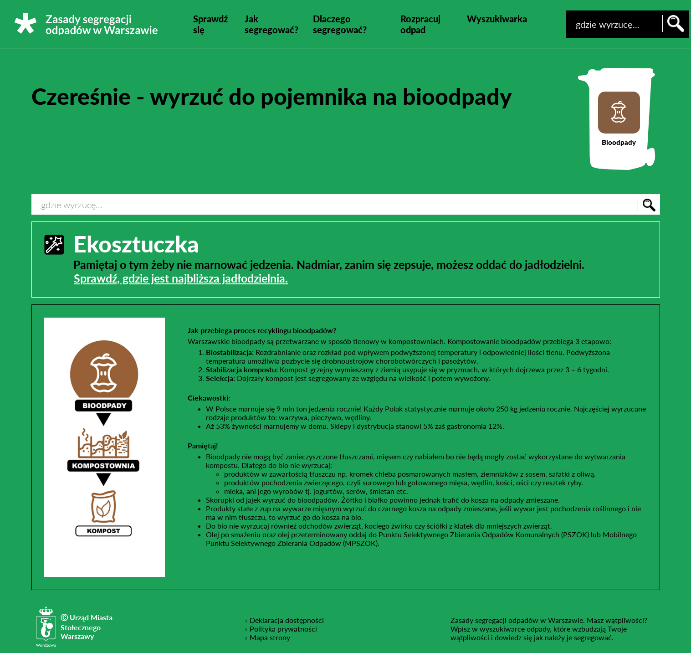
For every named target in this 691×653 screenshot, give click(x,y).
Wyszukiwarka (497, 18)
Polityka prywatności (283, 628)
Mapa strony (270, 637)
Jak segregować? (271, 24)
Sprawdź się (210, 24)
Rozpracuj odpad (420, 24)
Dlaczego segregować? (340, 24)
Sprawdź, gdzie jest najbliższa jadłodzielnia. (181, 278)
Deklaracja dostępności (287, 619)
